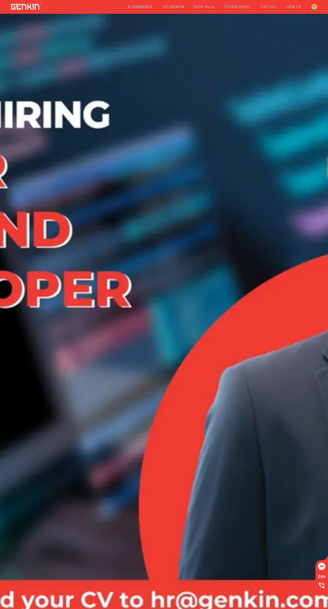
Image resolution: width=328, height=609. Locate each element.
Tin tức (268, 7)
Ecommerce (140, 7)
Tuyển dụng (237, 7)
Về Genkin (173, 7)
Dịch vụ (204, 7)
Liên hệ (293, 7)
